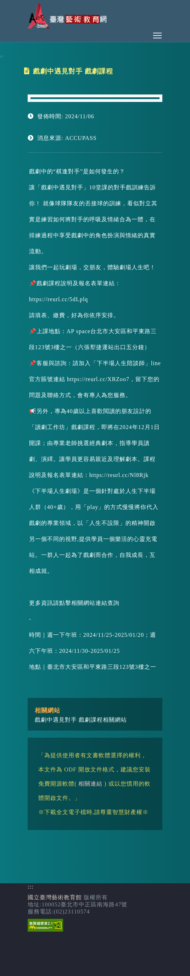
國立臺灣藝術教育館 (55, 897)
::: (2, 56)
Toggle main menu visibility (157, 34)
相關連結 (90, 784)
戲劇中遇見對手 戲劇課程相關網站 (81, 720)
